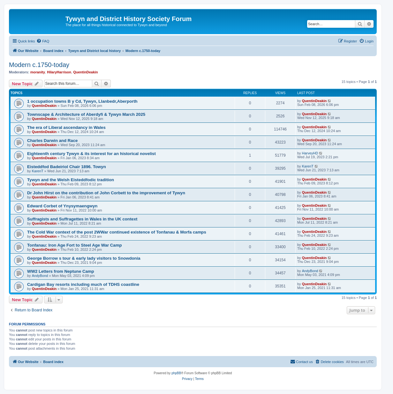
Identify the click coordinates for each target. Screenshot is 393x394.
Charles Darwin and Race (52, 140)
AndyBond (40, 276)
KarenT (37, 171)
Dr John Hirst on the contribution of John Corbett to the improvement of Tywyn (106, 192)
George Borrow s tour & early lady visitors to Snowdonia (83, 258)
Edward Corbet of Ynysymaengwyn (62, 206)
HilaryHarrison (59, 72)
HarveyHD (310, 153)
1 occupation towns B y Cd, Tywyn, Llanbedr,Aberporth (82, 101)
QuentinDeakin (85, 72)
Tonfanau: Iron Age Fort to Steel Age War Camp (74, 245)
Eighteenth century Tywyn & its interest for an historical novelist (91, 153)
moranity (37, 72)
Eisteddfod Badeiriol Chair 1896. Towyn (66, 166)
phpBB (176, 373)
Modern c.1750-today (39, 64)
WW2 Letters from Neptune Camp (60, 271)
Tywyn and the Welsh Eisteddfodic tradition (70, 179)
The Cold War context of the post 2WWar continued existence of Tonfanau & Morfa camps (116, 232)
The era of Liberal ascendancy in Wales (66, 127)
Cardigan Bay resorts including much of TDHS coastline (83, 284)
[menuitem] (42, 41)
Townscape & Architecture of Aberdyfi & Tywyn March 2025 (86, 114)
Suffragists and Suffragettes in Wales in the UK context (82, 219)
